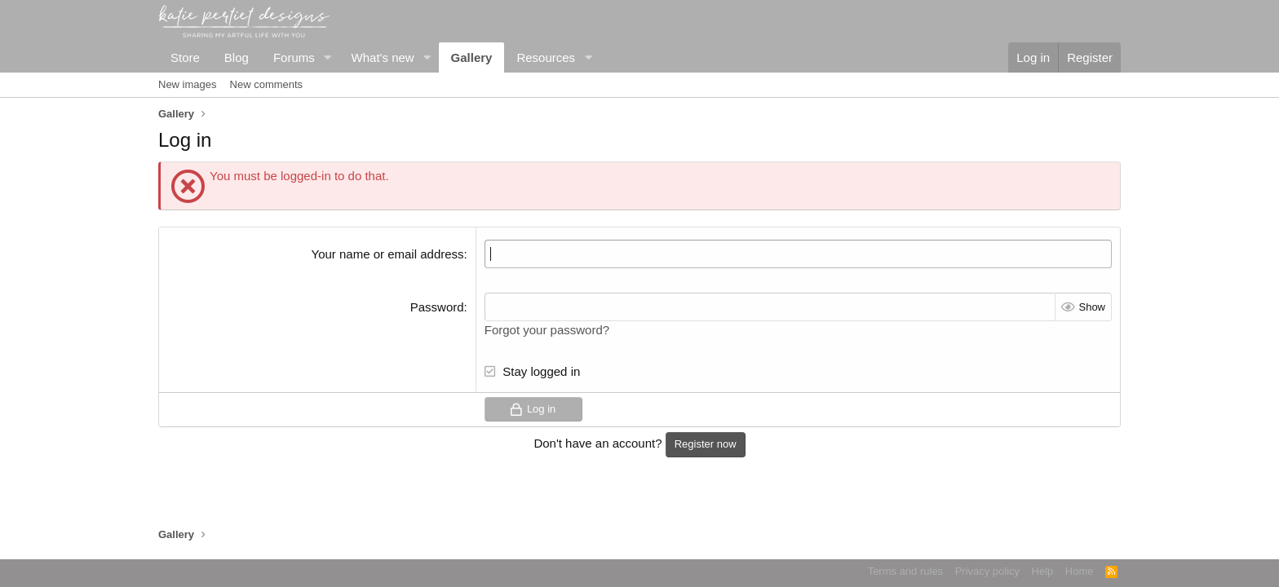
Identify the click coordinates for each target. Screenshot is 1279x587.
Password (437, 307)
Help (1043, 571)
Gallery (472, 57)
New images (187, 84)
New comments (266, 84)
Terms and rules (905, 571)
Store (185, 57)
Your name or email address (388, 254)
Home (1079, 571)
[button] (327, 57)
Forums (294, 57)
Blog (236, 57)
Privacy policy (987, 571)
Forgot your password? (547, 330)
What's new (383, 57)
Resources (545, 57)
